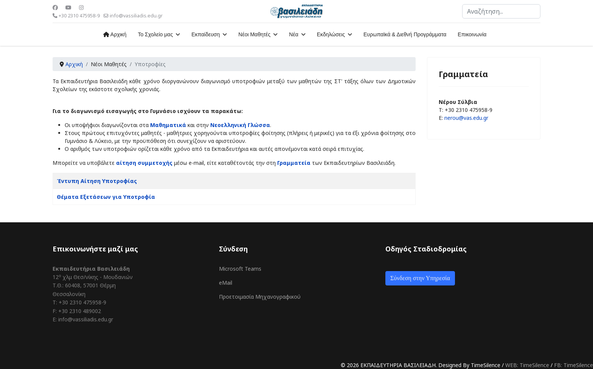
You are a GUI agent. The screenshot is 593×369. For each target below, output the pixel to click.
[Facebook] (55, 7)
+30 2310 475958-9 (79, 15)
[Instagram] (81, 7)
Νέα (293, 34)
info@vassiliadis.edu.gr (136, 15)
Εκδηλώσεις (331, 34)
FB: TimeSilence (573, 365)
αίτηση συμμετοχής (144, 162)
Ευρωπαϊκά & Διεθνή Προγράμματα (404, 34)
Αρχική (115, 34)
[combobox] (501, 11)
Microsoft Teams (240, 268)
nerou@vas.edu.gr (466, 117)
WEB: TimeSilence (527, 365)
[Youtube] (68, 7)
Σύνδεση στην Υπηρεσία (420, 278)
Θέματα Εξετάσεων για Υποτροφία (106, 196)
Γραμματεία (293, 162)
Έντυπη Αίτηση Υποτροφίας (97, 180)
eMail (225, 282)
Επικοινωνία (472, 34)
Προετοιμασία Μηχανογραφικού (260, 296)
